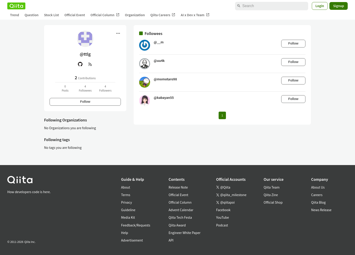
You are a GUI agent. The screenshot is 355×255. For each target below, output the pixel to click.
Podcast (222, 225)
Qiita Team (272, 187)
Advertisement (132, 240)
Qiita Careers (162, 15)
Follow (85, 101)
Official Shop (273, 202)
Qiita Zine (271, 194)
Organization (135, 15)
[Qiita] (16, 6)
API (171, 240)
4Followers (105, 88)
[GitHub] (80, 64)
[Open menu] (118, 33)
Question (31, 15)
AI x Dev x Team (195, 15)
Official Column (104, 15)
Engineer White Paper (185, 232)
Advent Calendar (181, 210)
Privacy (126, 202)
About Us (318, 187)
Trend (14, 15)
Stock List (51, 15)
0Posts (65, 88)
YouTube (222, 217)
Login (319, 5)
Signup (338, 5)
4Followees (85, 88)
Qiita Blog (318, 202)
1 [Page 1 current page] (222, 115)
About (125, 187)
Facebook (223, 210)
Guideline (128, 210)
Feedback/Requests (135, 225)
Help (124, 232)
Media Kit (128, 217)
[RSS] (90, 64)
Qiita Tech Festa (180, 217)
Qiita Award (177, 225)
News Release (321, 210)
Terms (125, 194)
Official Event (74, 15)
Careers (316, 194)
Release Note (178, 187)
